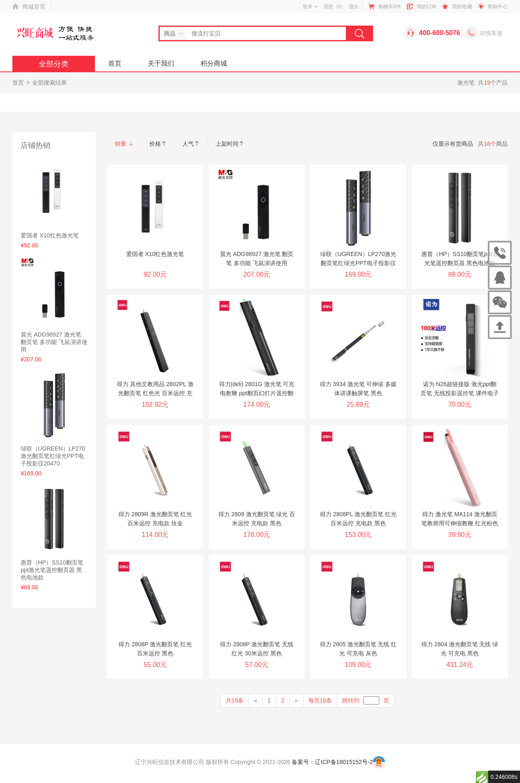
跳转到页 (365, 700)
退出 (354, 6)
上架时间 (229, 143)
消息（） (334, 6)
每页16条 (320, 700)
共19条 (235, 700)
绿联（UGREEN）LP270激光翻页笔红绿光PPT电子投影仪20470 (53, 456)
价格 (158, 143)
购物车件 (389, 6)
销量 (124, 143)
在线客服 (491, 33)
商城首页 (33, 6)
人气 (191, 143)
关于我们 (161, 63)
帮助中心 (498, 6)
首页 (114, 63)
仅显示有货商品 (453, 143)
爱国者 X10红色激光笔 (50, 235)
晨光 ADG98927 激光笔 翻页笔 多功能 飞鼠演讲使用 (54, 342)
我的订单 (427, 6)
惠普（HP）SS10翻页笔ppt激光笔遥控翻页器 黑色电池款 (52, 570)
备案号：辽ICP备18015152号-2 (332, 762)
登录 (310, 6)
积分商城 (214, 63)
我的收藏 (462, 6)
